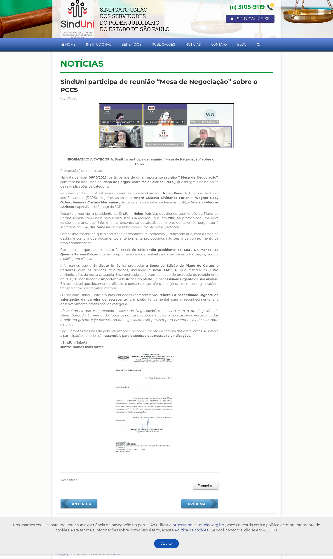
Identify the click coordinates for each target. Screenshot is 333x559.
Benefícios (131, 44)
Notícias (193, 44)
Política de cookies (191, 530)
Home (68, 44)
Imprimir (206, 485)
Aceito (166, 544)
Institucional (98, 44)
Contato (219, 44)
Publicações (163, 44)
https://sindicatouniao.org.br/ (198, 525)
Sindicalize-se (250, 18)
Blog (241, 44)
